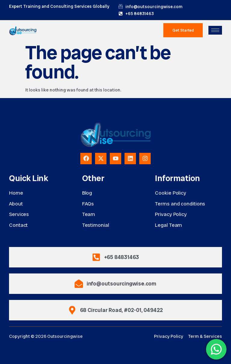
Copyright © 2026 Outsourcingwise (46, 336)
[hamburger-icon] (215, 30)
